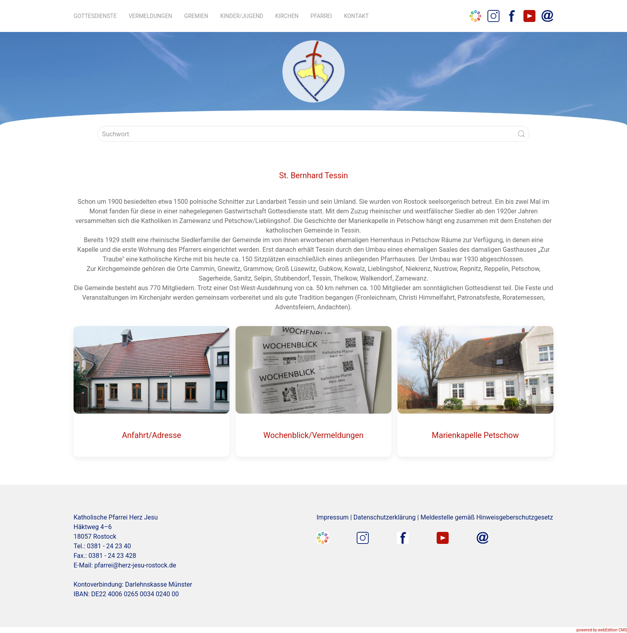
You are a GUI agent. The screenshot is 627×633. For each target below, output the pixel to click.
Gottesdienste (95, 16)
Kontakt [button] (356, 16)
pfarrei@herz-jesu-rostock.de (135, 565)
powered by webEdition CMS (602, 630)
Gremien (196, 16)
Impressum (333, 517)
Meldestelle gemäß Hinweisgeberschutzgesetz (486, 517)
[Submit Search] (521, 134)
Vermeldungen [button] (150, 16)
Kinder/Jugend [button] (242, 16)
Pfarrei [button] (321, 16)
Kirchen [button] (286, 16)
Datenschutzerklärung (384, 517)
